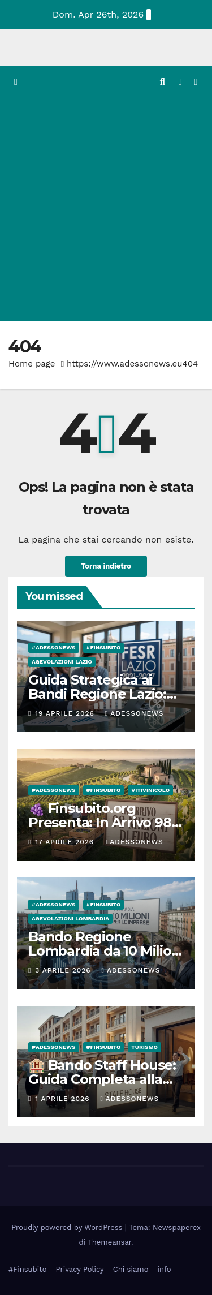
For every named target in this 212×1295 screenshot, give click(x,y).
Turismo (144, 1047)
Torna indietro (106, 566)
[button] (162, 81)
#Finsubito (27, 1269)
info (164, 1269)
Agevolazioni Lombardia (70, 918)
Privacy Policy (79, 1269)
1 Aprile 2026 (63, 1099)
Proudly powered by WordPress (68, 1227)
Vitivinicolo (150, 790)
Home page (31, 364)
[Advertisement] (106, 210)
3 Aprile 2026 (64, 970)
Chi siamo (131, 1269)
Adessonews (134, 713)
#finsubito (103, 647)
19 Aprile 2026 (66, 713)
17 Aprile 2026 (66, 842)
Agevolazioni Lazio (62, 662)
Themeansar (109, 1242)
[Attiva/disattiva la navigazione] (196, 82)
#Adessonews (54, 647)
